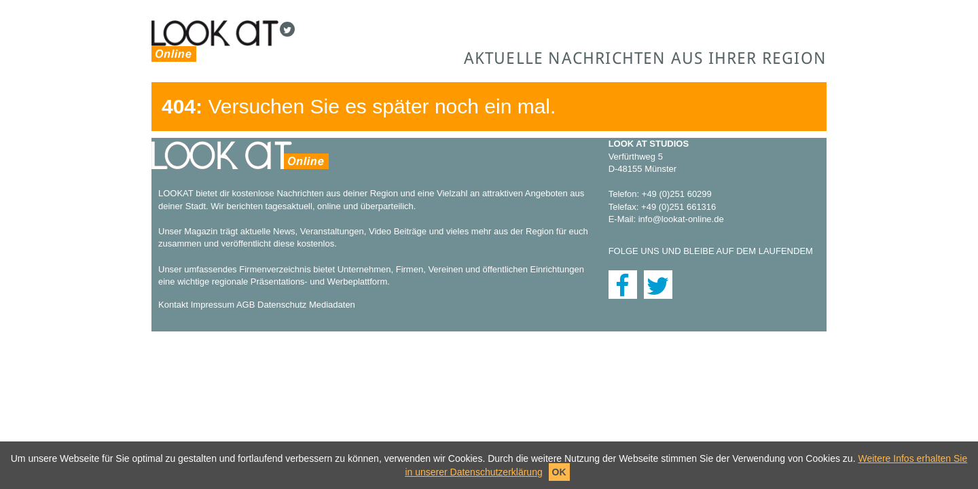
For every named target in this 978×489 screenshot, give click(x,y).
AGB (245, 305)
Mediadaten (332, 305)
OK (559, 472)
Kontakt (173, 305)
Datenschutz (281, 305)
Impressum (212, 305)
